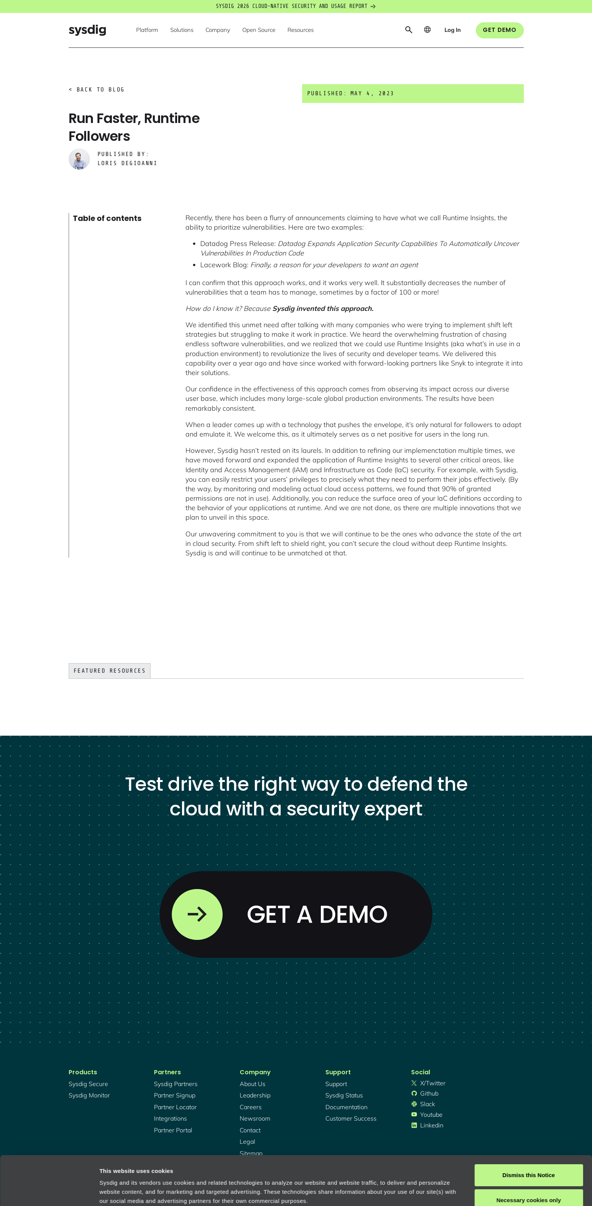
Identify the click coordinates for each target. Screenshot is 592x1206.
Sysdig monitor (89, 1095)
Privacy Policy (203, 1170)
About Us (252, 1084)
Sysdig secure (88, 1084)
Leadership (255, 1095)
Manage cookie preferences (137, 1191)
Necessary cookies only (528, 1151)
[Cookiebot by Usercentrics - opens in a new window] (49, 1191)
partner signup (174, 1095)
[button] (147, 30)
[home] (87, 30)
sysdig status (344, 1095)
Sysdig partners (176, 1084)
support (336, 1084)
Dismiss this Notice (528, 1126)
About (257, 1170)
